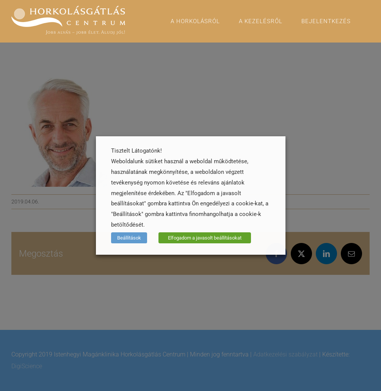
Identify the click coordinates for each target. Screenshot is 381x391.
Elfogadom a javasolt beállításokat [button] (204, 238)
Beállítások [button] (129, 238)
